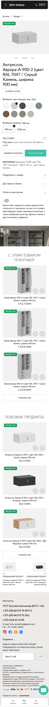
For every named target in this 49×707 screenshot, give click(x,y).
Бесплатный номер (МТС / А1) (23, 606)
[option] (24, 37)
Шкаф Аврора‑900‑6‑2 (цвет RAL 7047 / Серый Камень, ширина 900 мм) (24, 299)
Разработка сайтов (10, 696)
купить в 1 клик (35, 153)
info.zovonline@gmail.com (22, 624)
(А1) (16, 615)
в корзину (13, 153)
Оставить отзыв (12, 91)
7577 (40, 4)
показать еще (24, 398)
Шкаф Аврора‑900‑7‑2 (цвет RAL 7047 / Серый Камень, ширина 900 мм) (24, 342)
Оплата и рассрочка (13, 192)
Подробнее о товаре (13, 175)
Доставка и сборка (12, 184)
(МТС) (17, 611)
